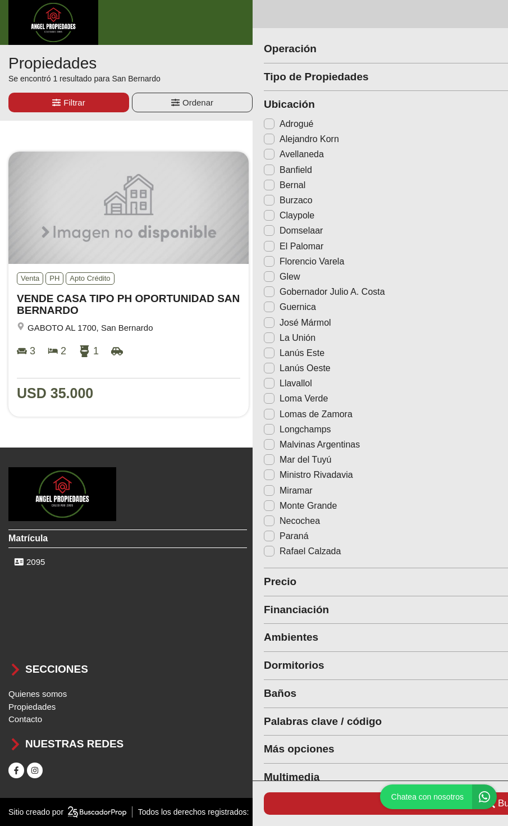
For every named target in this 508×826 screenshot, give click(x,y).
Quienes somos (37, 694)
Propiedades (32, 706)
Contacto (25, 719)
